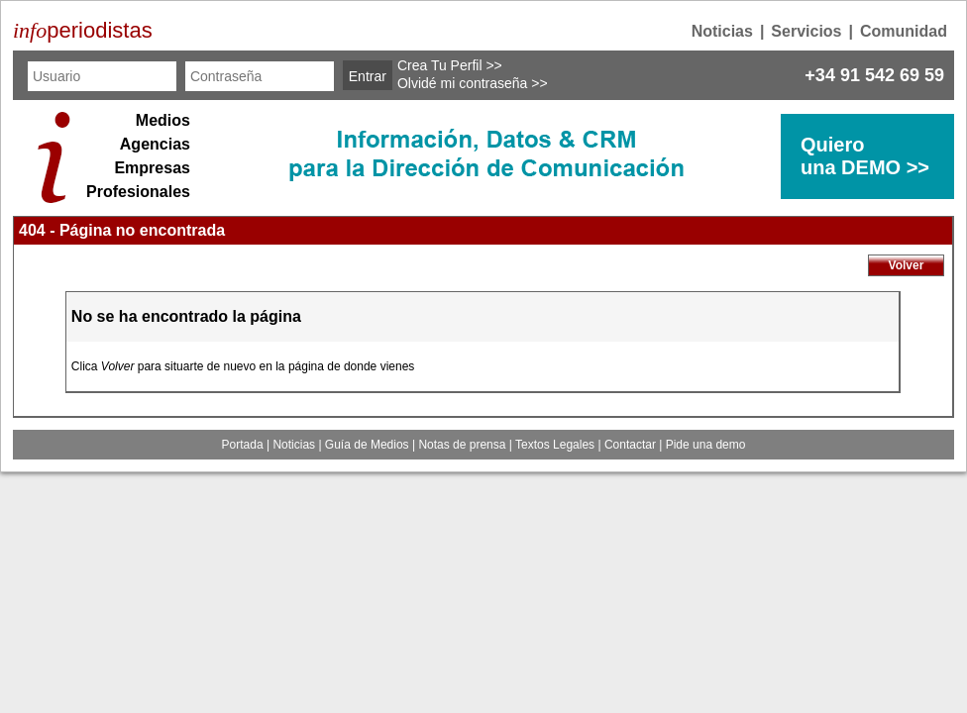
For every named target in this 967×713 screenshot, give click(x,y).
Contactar (630, 445)
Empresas (152, 167)
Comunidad (903, 31)
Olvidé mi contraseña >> (472, 83)
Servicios (806, 31)
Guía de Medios (367, 445)
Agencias (155, 144)
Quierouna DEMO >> (865, 156)
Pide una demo (706, 445)
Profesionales (138, 191)
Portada (243, 445)
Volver (906, 265)
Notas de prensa (461, 445)
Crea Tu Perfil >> (449, 65)
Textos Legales (554, 445)
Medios (163, 120)
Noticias (722, 31)
